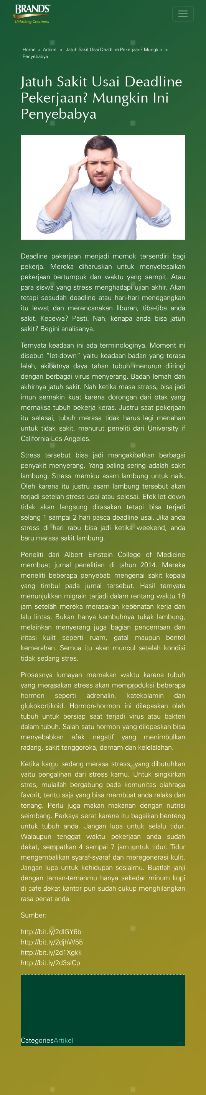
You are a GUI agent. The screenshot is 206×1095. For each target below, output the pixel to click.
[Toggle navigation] (183, 14)
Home (29, 49)
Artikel (49, 49)
